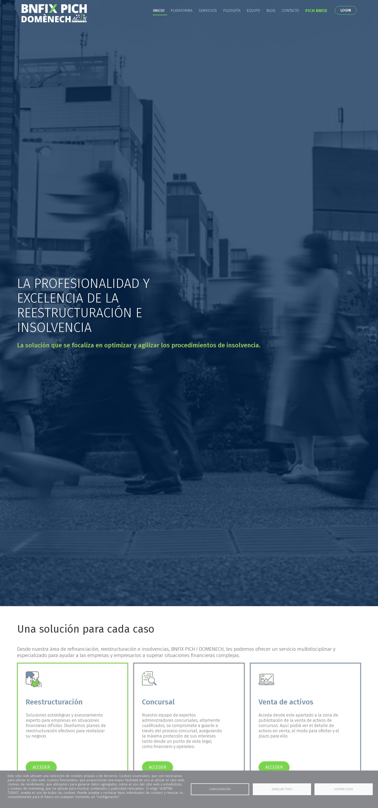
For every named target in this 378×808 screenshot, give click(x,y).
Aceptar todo (343, 789)
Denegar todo (282, 789)
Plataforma (181, 18)
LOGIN (345, 18)
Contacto (290, 18)
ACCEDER (41, 767)
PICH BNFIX (316, 18)
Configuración (219, 789)
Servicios (208, 18)
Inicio (158, 18)
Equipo (253, 18)
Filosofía (231, 18)
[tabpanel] (189, 303)
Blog (270, 18)
